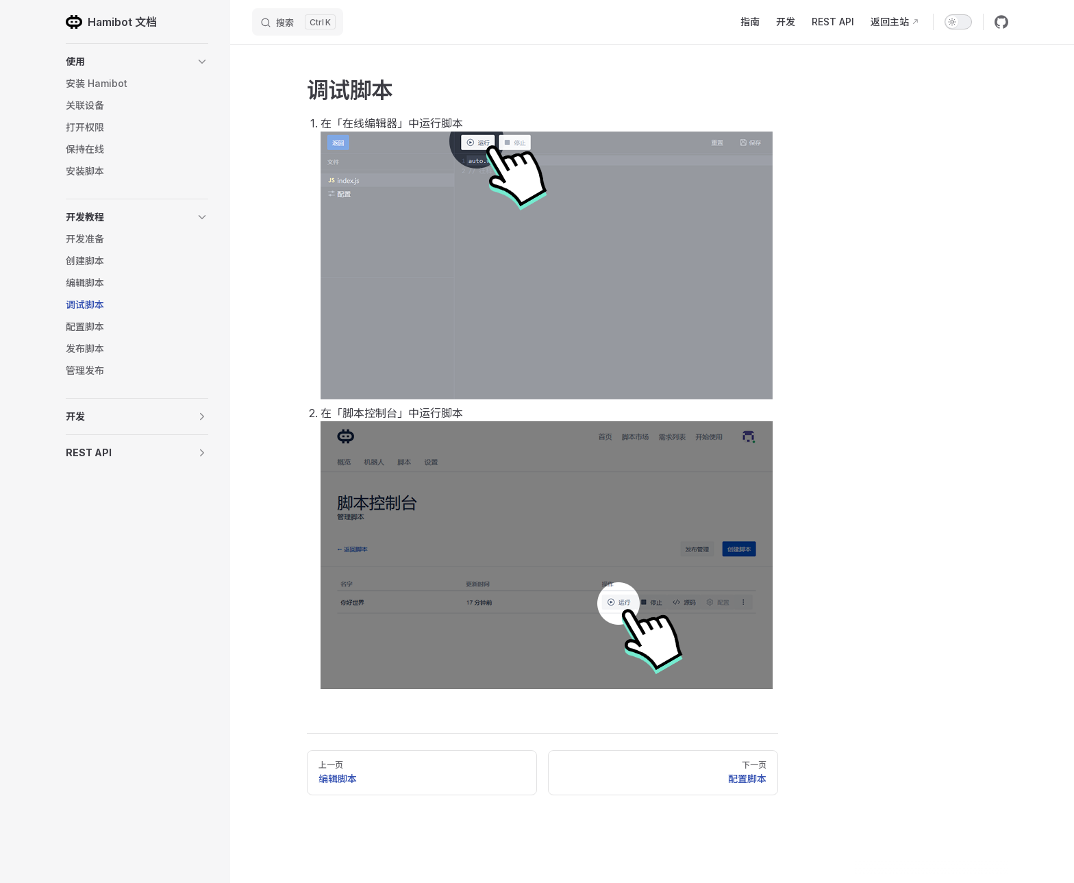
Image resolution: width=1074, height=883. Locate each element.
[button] (137, 62)
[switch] (958, 21)
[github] (1001, 22)
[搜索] (297, 22)
